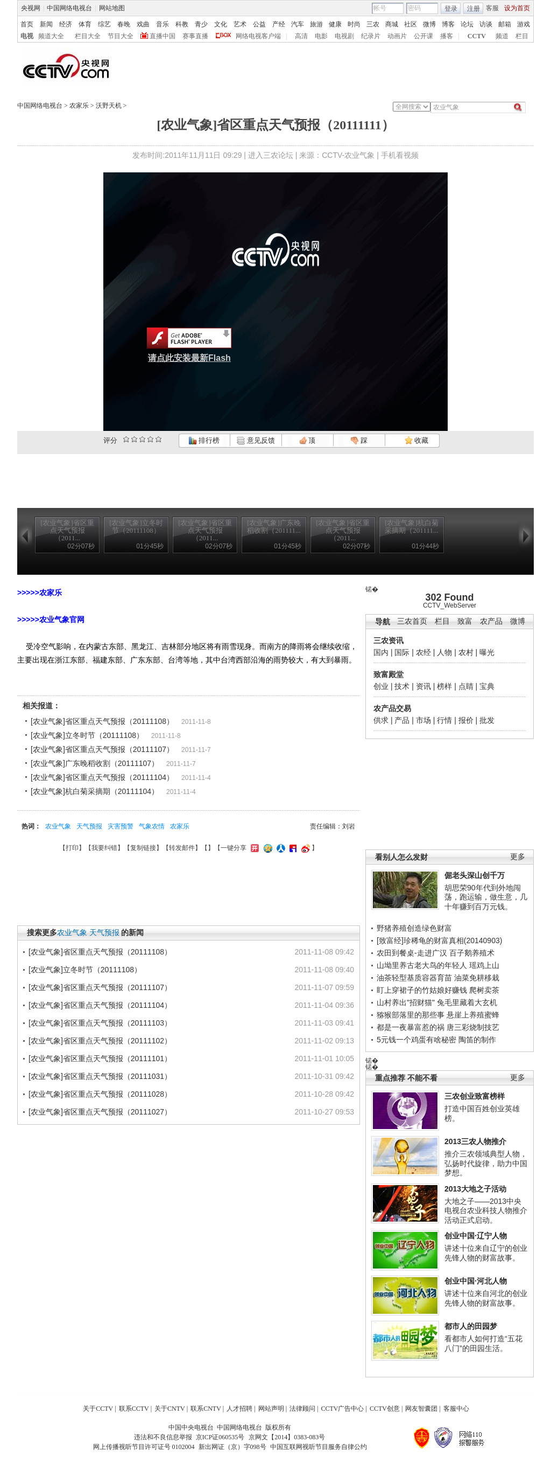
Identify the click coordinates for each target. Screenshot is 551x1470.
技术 (401, 686)
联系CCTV (134, 1408)
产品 (401, 720)
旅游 (316, 24)
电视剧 (344, 36)
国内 (380, 652)
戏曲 (143, 24)
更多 (517, 857)
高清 (301, 36)
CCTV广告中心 (342, 1408)
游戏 (523, 24)
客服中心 (456, 1408)
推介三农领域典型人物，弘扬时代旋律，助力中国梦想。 (485, 1163)
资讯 (423, 686)
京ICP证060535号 (220, 1437)
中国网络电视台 (69, 8)
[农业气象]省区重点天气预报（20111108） (102, 721)
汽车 (297, 24)
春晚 (123, 24)
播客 (446, 36)
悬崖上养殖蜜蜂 (473, 1015)
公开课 (423, 36)
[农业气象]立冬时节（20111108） (87, 735)
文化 (220, 24)
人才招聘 (239, 1408)
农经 (423, 652)
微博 (429, 24)
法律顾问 (302, 1408)
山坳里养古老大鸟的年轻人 (422, 965)
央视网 (30, 8)
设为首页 (517, 8)
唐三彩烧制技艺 (473, 1027)
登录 (450, 8)
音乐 (162, 24)
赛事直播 (195, 36)
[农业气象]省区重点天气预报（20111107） (102, 749)
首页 (26, 24)
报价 (466, 720)
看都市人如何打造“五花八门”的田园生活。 (483, 1343)
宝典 (487, 686)
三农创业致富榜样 (474, 1096)
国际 (401, 652)
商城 (391, 24)
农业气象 (58, 826)
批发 (487, 720)
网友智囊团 (421, 1408)
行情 (444, 720)
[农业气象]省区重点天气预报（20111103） (100, 1023)
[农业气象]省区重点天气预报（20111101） (100, 1058)
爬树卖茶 (484, 990)
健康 (335, 24)
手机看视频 (400, 155)
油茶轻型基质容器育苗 (414, 977)
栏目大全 (88, 36)
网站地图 (112, 8)
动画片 (397, 36)
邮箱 (504, 24)
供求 (380, 720)
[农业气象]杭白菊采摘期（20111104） (95, 791)
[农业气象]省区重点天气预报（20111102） (100, 1040)
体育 (85, 24)
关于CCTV (98, 1408)
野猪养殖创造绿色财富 (414, 928)
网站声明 (271, 1408)
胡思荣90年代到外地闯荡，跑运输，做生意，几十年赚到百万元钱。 (485, 897)
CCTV (477, 36)
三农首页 (412, 621)
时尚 (354, 24)
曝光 (487, 652)
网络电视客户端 (258, 36)
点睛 (466, 686)
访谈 (485, 24)
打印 (72, 848)
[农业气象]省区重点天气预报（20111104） (102, 777)
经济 (65, 24)
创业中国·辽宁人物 (475, 1235)
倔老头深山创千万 (474, 875)
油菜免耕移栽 (476, 977)
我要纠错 (104, 848)
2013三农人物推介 (475, 1141)
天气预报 (89, 826)
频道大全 (51, 36)
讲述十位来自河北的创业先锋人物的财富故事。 (485, 1298)
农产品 (491, 621)
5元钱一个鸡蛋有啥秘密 (416, 1039)
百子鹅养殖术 (472, 953)
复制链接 (143, 848)
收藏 (416, 440)
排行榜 (204, 440)
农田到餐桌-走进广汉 (412, 953)
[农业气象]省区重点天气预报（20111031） (100, 1076)
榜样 (444, 686)
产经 (278, 24)
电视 (26, 36)
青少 (201, 24)
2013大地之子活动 (475, 1189)
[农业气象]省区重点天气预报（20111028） (100, 1094)
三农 (372, 24)
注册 (473, 8)
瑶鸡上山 (484, 965)
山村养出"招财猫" (406, 1002)
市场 (423, 720)
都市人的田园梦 (470, 1326)
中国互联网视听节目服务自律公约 (318, 1447)
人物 (444, 652)
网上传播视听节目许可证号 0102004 (144, 1447)
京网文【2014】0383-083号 (287, 1437)
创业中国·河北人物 (475, 1281)
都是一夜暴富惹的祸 (410, 1027)
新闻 (46, 24)
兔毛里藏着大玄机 (467, 1002)
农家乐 (79, 105)
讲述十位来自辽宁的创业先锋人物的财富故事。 (485, 1253)
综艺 (104, 24)
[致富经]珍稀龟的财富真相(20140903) (439, 940)
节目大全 (120, 36)
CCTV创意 (385, 1408)
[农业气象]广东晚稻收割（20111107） (95, 763)
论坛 (467, 24)
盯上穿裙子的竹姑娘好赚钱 (422, 990)
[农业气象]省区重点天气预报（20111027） (100, 1111)
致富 (464, 621)
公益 (259, 24)
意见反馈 (255, 440)
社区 (410, 24)
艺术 (240, 24)
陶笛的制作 (477, 1039)
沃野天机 (109, 105)
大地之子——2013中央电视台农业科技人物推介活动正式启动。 (485, 1210)
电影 (321, 36)
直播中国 (162, 36)
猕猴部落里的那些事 (410, 1015)
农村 (466, 652)
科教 (181, 24)
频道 (502, 36)
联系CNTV (205, 1408)
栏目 (521, 36)
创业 (380, 686)
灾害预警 (120, 826)
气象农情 (152, 826)
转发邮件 (182, 848)
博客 (448, 24)
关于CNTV (169, 1408)
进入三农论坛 (270, 155)
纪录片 (370, 36)
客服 (492, 8)
